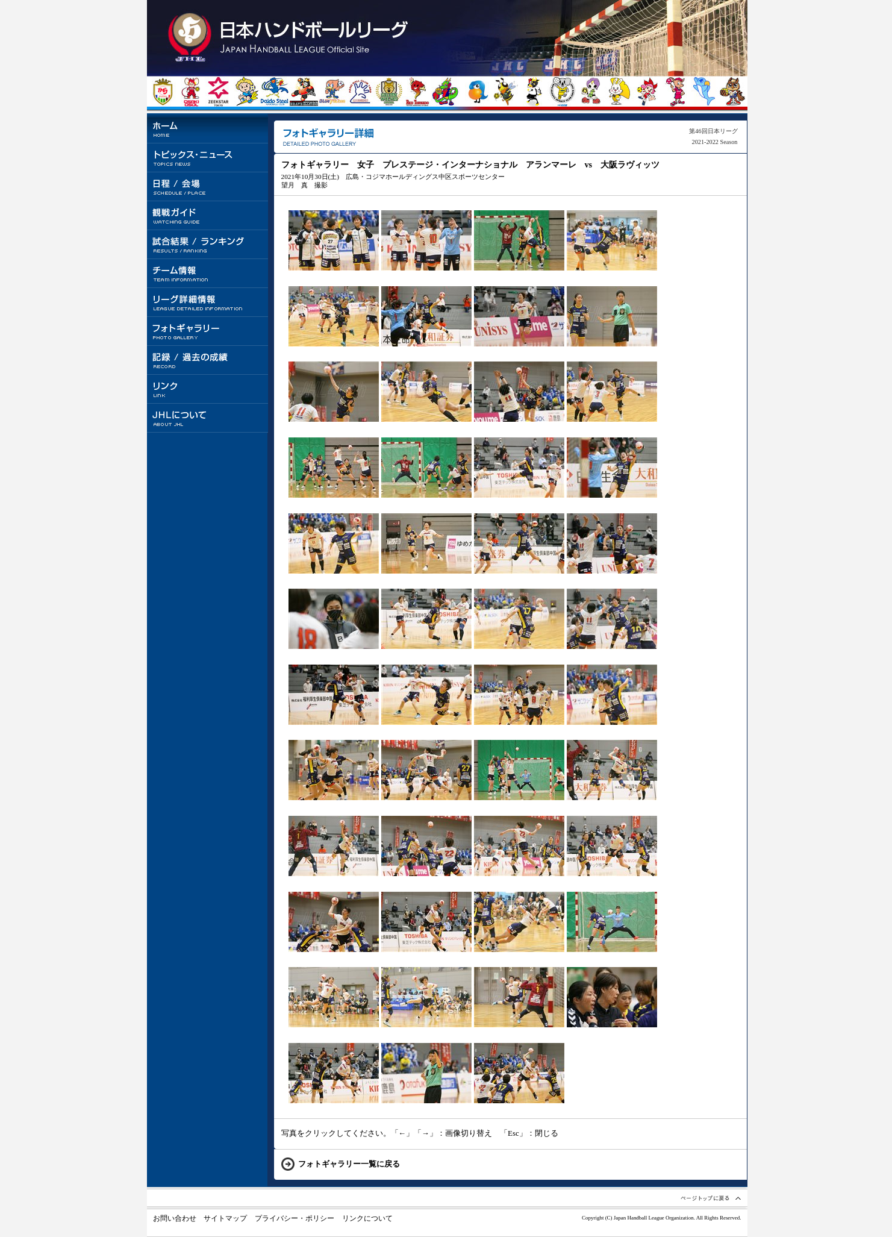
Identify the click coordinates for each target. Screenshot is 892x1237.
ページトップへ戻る (710, 1198)
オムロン (675, 93)
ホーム (208, 128)
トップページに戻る (290, 37)
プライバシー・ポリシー (294, 1218)
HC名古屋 (562, 93)
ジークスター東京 (218, 93)
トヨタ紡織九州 (417, 93)
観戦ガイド (208, 215)
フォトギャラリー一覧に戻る (349, 1164)
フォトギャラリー (208, 331)
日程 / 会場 (208, 186)
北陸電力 (246, 93)
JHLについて (208, 418)
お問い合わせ (174, 1218)
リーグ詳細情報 (208, 302)
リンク (208, 389)
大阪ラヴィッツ (619, 93)
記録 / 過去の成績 (208, 360)
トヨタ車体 (304, 93)
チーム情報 (208, 273)
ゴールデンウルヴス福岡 (389, 93)
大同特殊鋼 (275, 93)
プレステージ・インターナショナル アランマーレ (477, 93)
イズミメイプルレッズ (647, 93)
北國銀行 (505, 93)
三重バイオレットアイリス (590, 93)
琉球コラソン (445, 93)
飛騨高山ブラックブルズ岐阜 (534, 93)
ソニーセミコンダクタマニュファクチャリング (704, 93)
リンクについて (367, 1218)
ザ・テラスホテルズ (732, 93)
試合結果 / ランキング (208, 244)
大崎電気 (190, 93)
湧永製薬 (360, 93)
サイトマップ (225, 1218)
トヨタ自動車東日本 (162, 93)
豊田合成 (332, 93)
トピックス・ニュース (208, 157)
